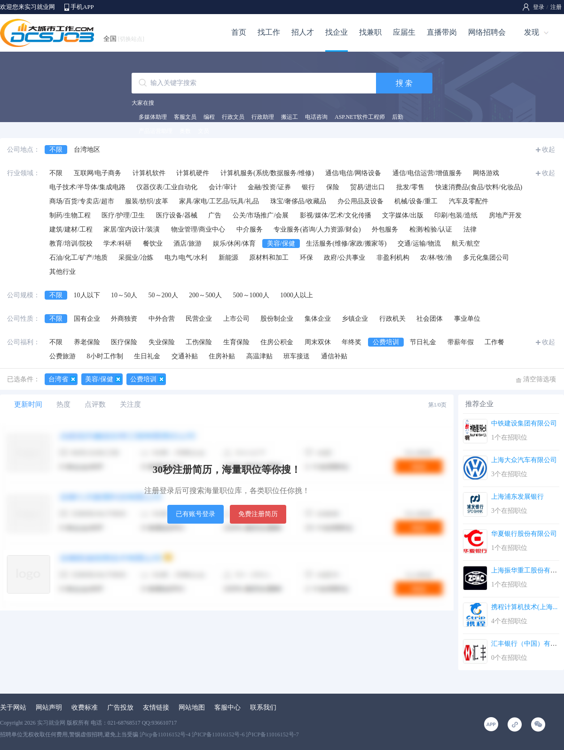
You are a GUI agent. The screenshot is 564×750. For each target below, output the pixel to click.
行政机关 (392, 318)
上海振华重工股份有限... (526, 570)
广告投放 (120, 707)
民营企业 (199, 318)
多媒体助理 (153, 117)
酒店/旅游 (187, 243)
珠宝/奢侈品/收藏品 (298, 201)
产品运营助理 (155, 131)
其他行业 (62, 271)
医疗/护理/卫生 (123, 215)
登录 (538, 7)
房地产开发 (505, 215)
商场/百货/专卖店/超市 (81, 201)
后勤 (397, 117)
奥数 (185, 131)
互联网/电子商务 (98, 173)
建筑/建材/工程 (71, 229)
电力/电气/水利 (186, 257)
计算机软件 (149, 173)
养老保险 (87, 342)
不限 (56, 149)
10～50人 (124, 295)
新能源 (228, 257)
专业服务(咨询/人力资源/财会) (317, 229)
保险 (332, 187)
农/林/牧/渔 (436, 257)
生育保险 (236, 342)
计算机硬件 (192, 173)
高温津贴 (259, 356)
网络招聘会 (487, 32)
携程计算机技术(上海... (524, 607)
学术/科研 (117, 243)
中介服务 (249, 229)
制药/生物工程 (70, 215)
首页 (238, 32)
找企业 (336, 32)
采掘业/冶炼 (135, 257)
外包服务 (385, 229)
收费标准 (84, 707)
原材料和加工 (269, 257)
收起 (548, 149)
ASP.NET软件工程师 (360, 117)
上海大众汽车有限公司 (524, 460)
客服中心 (227, 707)
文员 (203, 131)
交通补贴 (185, 356)
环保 (306, 257)
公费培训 (386, 342)
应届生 (404, 32)
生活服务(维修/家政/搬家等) (346, 243)
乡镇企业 (355, 318)
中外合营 (162, 318)
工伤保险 (199, 342)
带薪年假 (460, 342)
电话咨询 (316, 117)
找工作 (269, 32)
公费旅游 (62, 356)
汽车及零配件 (468, 201)
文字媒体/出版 (402, 215)
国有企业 (87, 318)
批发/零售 (410, 187)
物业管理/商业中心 (198, 229)
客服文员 (185, 117)
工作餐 (494, 342)
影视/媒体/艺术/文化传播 (335, 215)
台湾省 (58, 379)
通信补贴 (334, 356)
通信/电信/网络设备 (353, 173)
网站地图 (192, 707)
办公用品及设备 (360, 201)
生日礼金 (147, 356)
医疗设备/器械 (176, 215)
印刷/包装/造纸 (456, 215)
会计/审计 (223, 187)
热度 (63, 404)
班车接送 (296, 356)
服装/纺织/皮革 (146, 201)
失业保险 (162, 342)
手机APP (82, 6)
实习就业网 (51, 722)
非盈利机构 (392, 257)
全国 (123, 38)
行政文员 (233, 117)
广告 (214, 215)
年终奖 (351, 342)
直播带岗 (442, 32)
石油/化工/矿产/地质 (78, 257)
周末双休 (318, 342)
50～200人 (163, 295)
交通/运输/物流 (419, 243)
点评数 (95, 404)
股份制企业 (276, 318)
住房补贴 (222, 356)
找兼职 (370, 32)
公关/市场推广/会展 (261, 215)
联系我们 (263, 707)
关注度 (130, 404)
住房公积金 (276, 342)
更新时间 (28, 404)
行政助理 (262, 117)
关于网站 (13, 707)
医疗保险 (124, 342)
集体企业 (318, 318)
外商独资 (124, 318)
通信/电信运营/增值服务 (427, 173)
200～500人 (205, 295)
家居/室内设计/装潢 (131, 229)
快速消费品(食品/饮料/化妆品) (478, 187)
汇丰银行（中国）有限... (526, 643)
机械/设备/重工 (416, 201)
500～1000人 (251, 295)
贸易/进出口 (367, 187)
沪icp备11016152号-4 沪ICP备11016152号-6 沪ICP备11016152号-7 (219, 734)
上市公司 (236, 318)
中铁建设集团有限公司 (524, 423)
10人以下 (87, 295)
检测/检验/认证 (431, 229)
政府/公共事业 (344, 257)
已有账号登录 (195, 514)
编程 (209, 117)
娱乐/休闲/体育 (234, 243)
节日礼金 (423, 342)
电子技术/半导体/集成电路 (87, 187)
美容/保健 (281, 243)
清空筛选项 (539, 379)
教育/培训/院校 (71, 243)
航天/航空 (466, 243)
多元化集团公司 (486, 257)
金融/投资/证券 (269, 187)
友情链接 (156, 707)
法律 (470, 229)
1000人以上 (296, 295)
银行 (308, 187)
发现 (531, 32)
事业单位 (467, 318)
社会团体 (429, 318)
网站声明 (49, 707)
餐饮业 (153, 243)
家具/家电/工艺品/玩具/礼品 (219, 201)
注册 (556, 7)
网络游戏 (486, 173)
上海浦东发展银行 (517, 496)
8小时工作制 (105, 356)
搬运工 (289, 117)
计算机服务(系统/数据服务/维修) (267, 173)
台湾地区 (87, 149)
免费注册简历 (258, 514)
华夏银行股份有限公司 (524, 533)
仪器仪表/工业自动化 (166, 187)
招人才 (302, 32)
